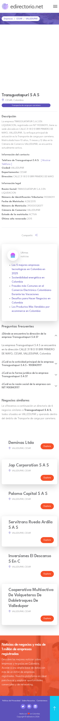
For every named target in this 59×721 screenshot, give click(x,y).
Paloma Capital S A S (28, 494)
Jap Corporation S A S (29, 465)
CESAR (19, 19)
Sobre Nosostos (28, 701)
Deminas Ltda (21, 443)
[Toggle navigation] (55, 6)
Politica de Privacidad (11, 701)
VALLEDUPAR (32, 19)
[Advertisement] (29, 55)
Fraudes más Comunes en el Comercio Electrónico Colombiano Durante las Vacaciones (31, 290)
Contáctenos (42, 701)
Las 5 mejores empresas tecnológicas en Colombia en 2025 (28, 269)
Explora (47, 446)
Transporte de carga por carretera (26, 105)
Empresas (8, 19)
